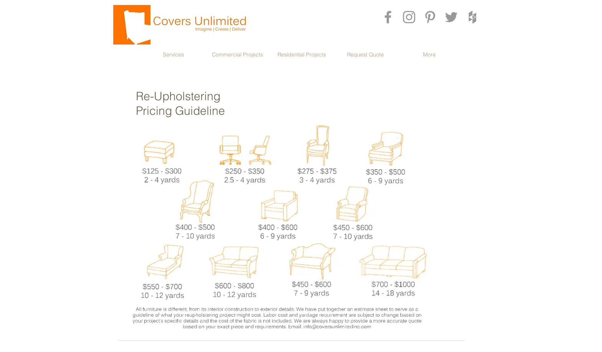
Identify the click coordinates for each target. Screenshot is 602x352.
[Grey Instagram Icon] (409, 17)
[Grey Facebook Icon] (388, 17)
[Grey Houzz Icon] (472, 17)
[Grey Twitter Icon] (451, 17)
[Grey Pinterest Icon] (430, 17)
